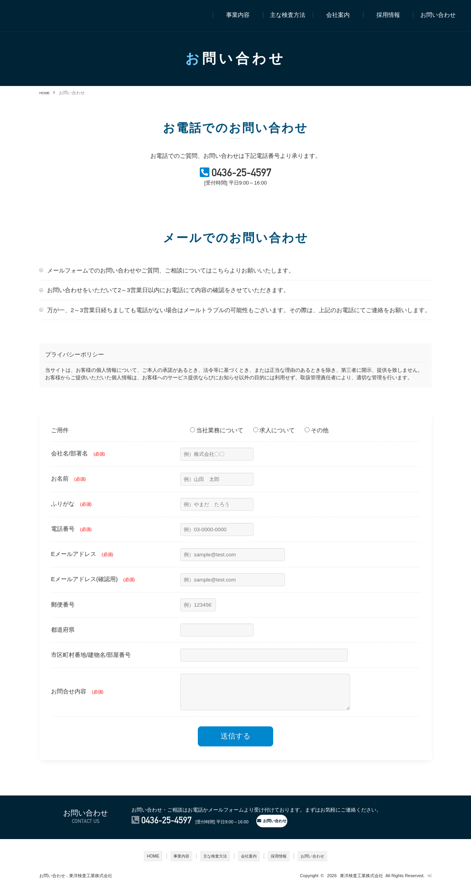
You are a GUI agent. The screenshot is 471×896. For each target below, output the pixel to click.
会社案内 (338, 15)
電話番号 (71, 537)
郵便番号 (63, 612)
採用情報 (388, 15)
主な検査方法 (287, 15)
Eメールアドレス (82, 562)
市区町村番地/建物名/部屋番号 (91, 663)
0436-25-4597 (244, 179)
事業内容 (238, 15)
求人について (274, 438)
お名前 (68, 486)
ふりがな (71, 511)
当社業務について (216, 438)
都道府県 (63, 638)
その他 (317, 438)
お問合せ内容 (77, 702)
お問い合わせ (438, 15)
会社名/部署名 (78, 461)
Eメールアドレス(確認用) (93, 587)
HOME (45, 92)
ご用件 (60, 438)
